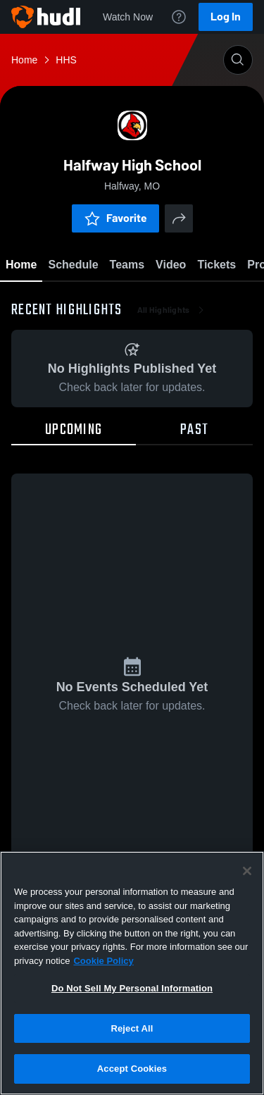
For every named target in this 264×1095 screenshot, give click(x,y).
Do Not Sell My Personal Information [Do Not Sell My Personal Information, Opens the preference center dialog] (132, 988)
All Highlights (172, 310)
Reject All (132, 1028)
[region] (132, 973)
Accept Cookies (132, 1068)
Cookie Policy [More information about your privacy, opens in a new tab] (103, 960)
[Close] (247, 870)
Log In (225, 16)
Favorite (115, 218)
